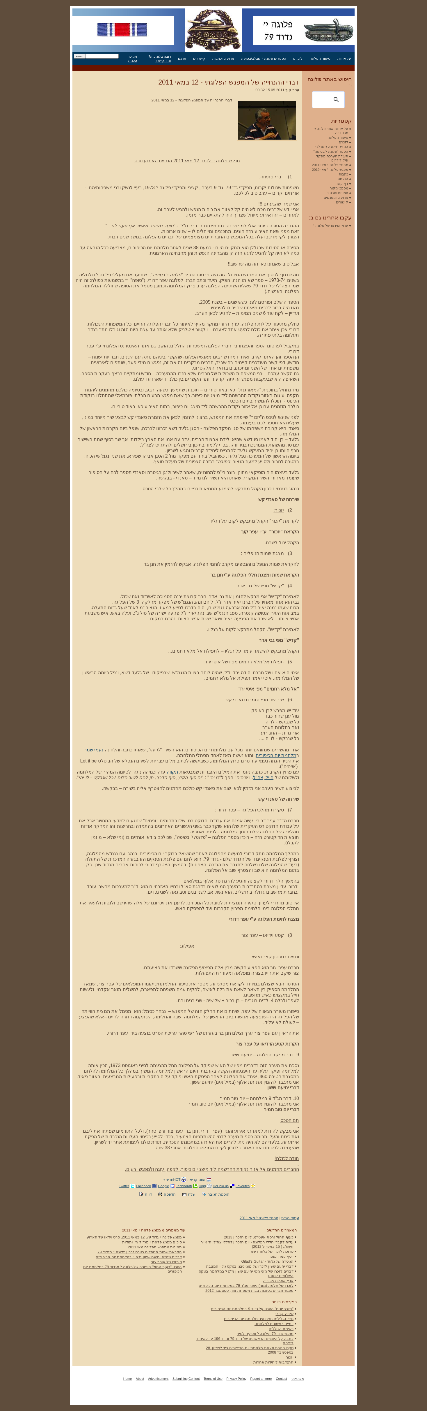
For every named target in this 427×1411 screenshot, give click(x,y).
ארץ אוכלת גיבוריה (278, 1280)
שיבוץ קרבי (284, 1314)
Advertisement (158, 1378)
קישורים (199, 58)
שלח (191, 1194)
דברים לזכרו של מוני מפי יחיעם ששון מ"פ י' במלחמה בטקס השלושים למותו (246, 1273)
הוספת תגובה (218, 1194)
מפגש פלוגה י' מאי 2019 (330, 169)
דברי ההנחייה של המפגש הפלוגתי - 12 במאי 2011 (228, 82)
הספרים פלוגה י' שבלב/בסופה (263, 58)
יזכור (289, 1357)
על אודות (344, 58)
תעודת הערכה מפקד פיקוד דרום (332, 158)
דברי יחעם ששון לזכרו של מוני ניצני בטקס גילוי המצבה (249, 1266)
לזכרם (298, 58)
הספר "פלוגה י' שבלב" (331, 147)
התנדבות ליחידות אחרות (273, 1362)
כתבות (343, 174)
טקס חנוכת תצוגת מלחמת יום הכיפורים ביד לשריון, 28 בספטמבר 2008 (249, 1350)
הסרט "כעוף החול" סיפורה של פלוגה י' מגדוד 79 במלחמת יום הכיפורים (132, 1269)
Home (127, 1378)
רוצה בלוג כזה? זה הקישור (159, 58)
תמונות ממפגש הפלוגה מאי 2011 (155, 1247)
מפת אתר (297, 1378)
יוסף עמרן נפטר (280, 1256)
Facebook (143, 1186)
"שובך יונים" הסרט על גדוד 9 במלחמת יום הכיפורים (252, 1309)
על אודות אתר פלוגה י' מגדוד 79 (331, 131)
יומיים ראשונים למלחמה (274, 1324)
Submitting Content (186, 1378)
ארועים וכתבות (223, 58)
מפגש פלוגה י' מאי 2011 (259, 1218)
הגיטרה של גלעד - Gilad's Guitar (267, 1261)
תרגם (182, 58)
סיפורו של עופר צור (166, 1262)
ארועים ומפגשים (336, 197)
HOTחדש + (171, 1179)
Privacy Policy (236, 1378)
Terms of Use (213, 1378)
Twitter (124, 1186)
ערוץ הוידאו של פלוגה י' (330, 225)
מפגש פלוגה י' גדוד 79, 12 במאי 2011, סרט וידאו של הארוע (134, 1237)
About (140, 1378)
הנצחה (343, 179)
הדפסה (170, 1194)
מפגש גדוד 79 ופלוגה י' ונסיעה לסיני (265, 1333)
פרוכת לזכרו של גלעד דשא (272, 1251)
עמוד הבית (290, 1218)
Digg (202, 1186)
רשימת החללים (281, 1328)
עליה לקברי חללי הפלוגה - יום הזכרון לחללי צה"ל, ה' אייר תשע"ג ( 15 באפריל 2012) (247, 1244)
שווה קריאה (196, 1179)
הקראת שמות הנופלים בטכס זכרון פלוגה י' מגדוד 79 (139, 1252)
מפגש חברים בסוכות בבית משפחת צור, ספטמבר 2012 (249, 1290)
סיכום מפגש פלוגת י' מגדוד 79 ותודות (152, 1242)
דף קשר (342, 183)
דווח (148, 1194)
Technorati (184, 1186)
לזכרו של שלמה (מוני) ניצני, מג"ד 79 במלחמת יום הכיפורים (246, 1285)
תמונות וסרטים (337, 193)
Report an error (261, 1378)
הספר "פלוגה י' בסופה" (331, 151)
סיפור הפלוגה (319, 58)
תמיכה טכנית (132, 58)
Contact (281, 1378)
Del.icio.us (221, 1186)
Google (163, 1186)
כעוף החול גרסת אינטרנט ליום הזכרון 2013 (258, 1237)
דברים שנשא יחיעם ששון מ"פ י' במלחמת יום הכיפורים (139, 1257)
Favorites (243, 1186)
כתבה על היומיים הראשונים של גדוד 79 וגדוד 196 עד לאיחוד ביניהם (244, 1340)
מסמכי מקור (339, 188)
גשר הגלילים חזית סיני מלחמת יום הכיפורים (258, 1319)
